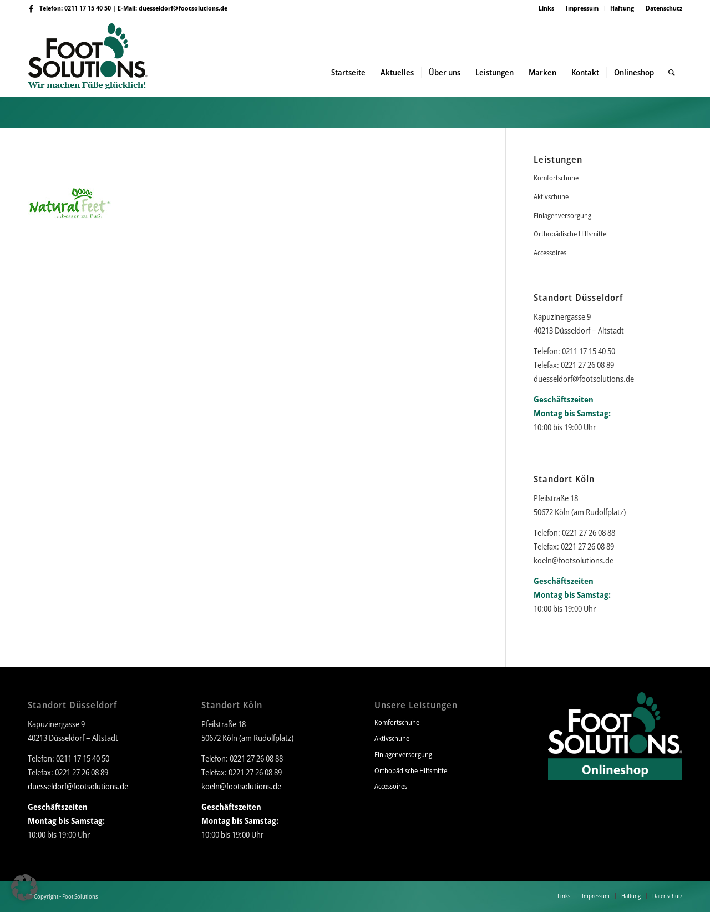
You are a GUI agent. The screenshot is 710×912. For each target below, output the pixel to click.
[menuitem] (546, 8)
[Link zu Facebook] (31, 8)
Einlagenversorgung (562, 215)
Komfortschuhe (556, 178)
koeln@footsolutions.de (573, 560)
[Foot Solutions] (97, 72)
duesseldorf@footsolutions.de (183, 8)
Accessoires (550, 253)
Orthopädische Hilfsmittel (571, 234)
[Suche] (671, 72)
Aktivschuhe (551, 196)
